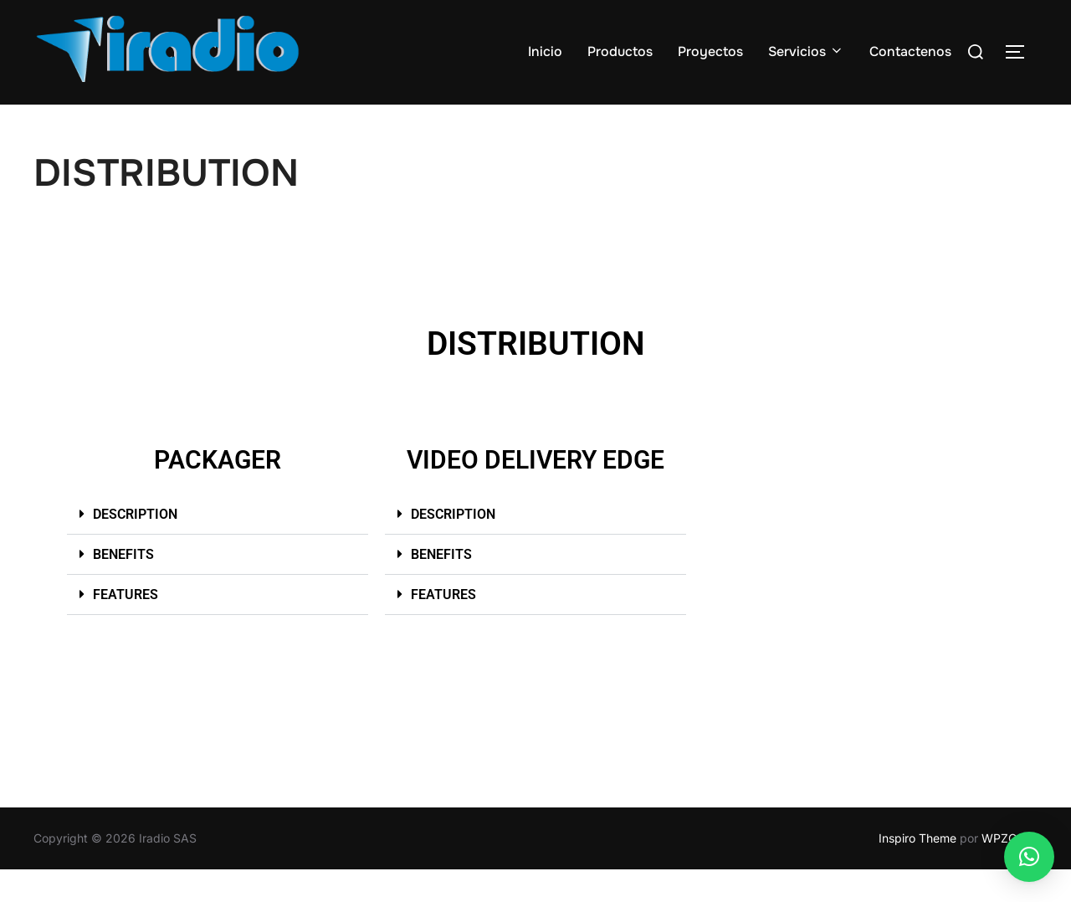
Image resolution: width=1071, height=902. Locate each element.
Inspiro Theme (917, 871)
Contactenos (910, 51)
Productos (620, 51)
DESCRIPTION (135, 546)
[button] (217, 546)
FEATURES (125, 626)
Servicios (806, 51)
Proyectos (710, 51)
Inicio (545, 51)
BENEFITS (123, 586)
